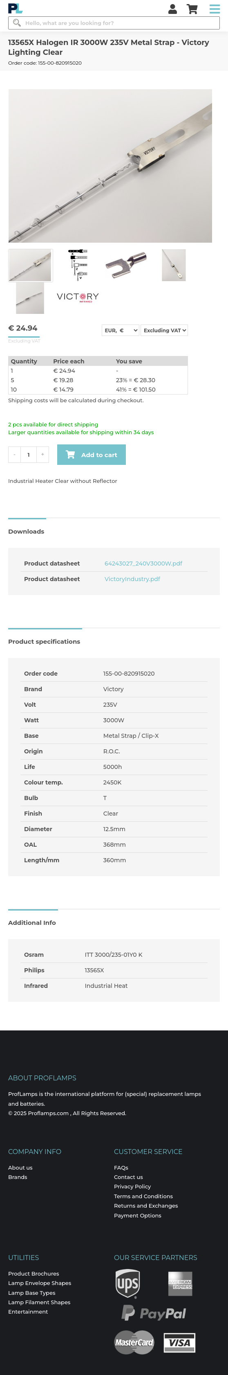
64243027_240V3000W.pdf (142, 563)
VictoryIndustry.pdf (131, 579)
